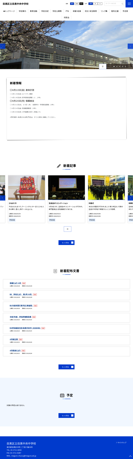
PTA (67, 11)
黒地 (81, 3)
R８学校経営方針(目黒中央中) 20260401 (25, 328)
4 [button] (122, 66)
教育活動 (33, 11)
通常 (72, 3)
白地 (77, 3)
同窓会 (66, 17)
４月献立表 (14, 339)
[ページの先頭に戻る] (130, 456)
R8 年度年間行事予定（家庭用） (21, 305)
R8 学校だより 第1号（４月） (21, 294)
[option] (66, 45)
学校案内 (22, 11)
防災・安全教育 (91, 11)
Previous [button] (2, 46)
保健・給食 (77, 11)
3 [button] (119, 66)
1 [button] (114, 66)
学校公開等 (57, 11)
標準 (91, 3)
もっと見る (65, 242)
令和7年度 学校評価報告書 (21, 317)
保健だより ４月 (15, 283)
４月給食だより (15, 350)
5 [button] (125, 66)
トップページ (10, 11)
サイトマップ (122, 442)
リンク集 (104, 11)
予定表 (125, 11)
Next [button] (130, 46)
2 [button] (116, 66)
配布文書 (115, 11)
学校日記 (45, 11)
